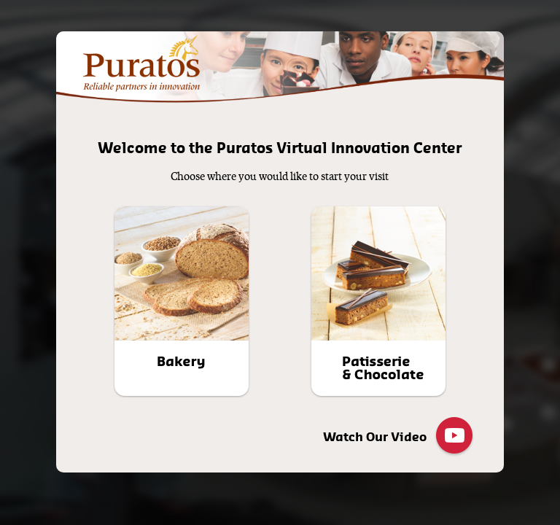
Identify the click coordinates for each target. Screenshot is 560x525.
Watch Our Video (399, 436)
